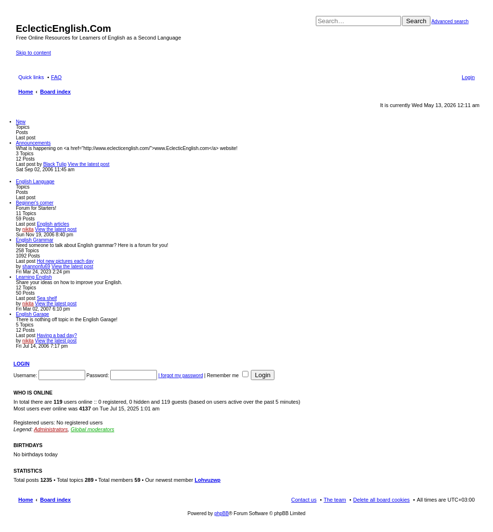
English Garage (32, 314)
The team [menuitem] (335, 500)
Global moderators (93, 429)
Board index (55, 500)
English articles (53, 224)
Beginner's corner (34, 202)
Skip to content (33, 52)
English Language (35, 181)
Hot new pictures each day (65, 261)
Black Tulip (54, 164)
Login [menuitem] (468, 77)
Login (21, 364)
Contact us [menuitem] (304, 500)
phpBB (221, 513)
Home (25, 500)
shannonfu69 (36, 266)
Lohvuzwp (208, 480)
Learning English (34, 277)
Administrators (50, 429)
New (21, 121)
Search (416, 21)
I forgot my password (180, 375)
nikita (27, 229)
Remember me (227, 375)
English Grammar (34, 240)
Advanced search (449, 21)
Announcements (33, 143)
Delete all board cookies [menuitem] (381, 500)
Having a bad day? (57, 335)
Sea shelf (47, 298)
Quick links (31, 77)
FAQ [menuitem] (56, 77)
